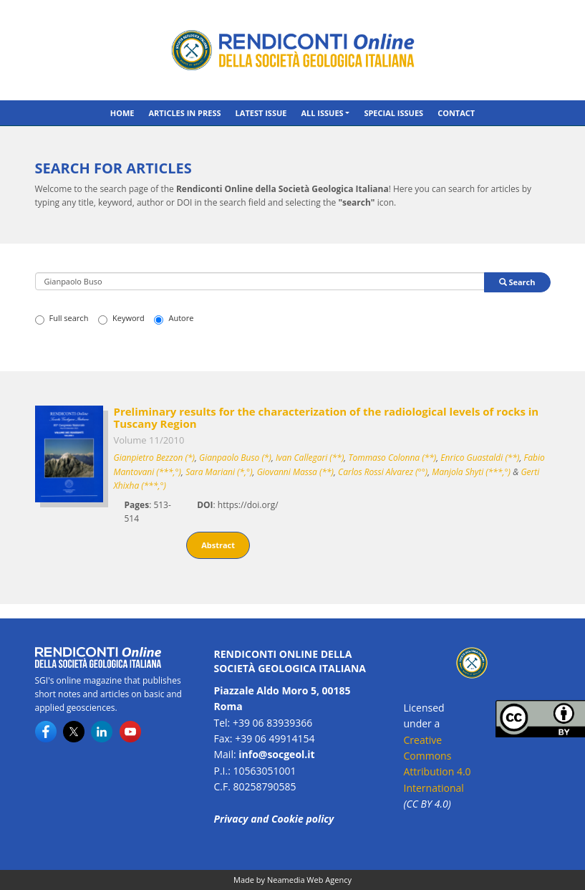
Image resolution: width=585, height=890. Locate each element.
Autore (173, 318)
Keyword (121, 318)
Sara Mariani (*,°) (218, 472)
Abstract (218, 545)
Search (517, 282)
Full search (62, 318)
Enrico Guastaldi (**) (479, 457)
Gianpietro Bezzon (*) (154, 457)
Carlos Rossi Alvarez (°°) (382, 472)
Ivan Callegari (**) (310, 457)
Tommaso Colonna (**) (392, 457)
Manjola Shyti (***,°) (471, 472)
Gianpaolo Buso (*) (235, 457)
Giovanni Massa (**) (295, 472)
